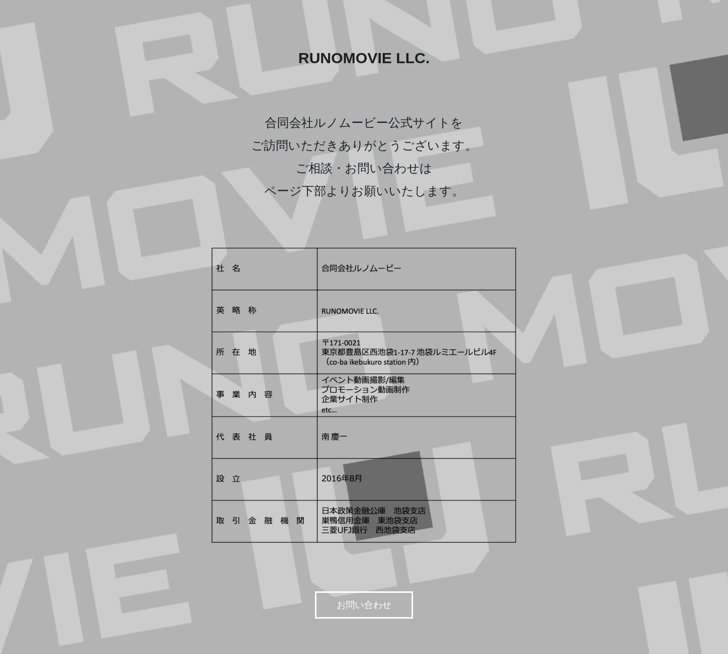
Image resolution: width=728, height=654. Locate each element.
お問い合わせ (364, 605)
